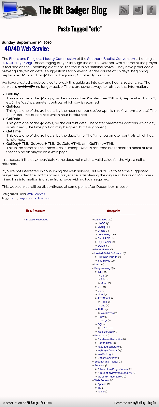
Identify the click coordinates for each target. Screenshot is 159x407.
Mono (104, 283)
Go (99, 290)
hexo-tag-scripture (108, 346)
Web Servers (102, 380)
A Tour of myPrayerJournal (113, 369)
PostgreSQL (105, 234)
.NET (101, 271)
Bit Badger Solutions (39, 402)
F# (102, 279)
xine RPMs (104, 260)
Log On (152, 402)
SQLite (102, 245)
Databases (100, 219)
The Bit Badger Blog (72, 10)
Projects (99, 335)
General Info (101, 249)
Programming (102, 268)
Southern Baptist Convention (111, 58)
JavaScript (104, 298)
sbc (30, 198)
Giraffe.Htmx (105, 342)
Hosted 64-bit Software (107, 253)
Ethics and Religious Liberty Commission (42, 58)
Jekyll (104, 320)
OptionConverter (107, 357)
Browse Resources (37, 219)
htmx (100, 294)
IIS (99, 387)
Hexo (104, 301)
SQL (100, 324)
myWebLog (104, 354)
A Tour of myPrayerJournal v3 (115, 372)
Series (98, 365)
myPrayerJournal (108, 350)
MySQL (102, 227)
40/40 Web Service (26, 48)
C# (102, 275)
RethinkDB (104, 238)
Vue (103, 305)
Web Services (36, 194)
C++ (100, 286)
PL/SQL (105, 328)
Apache (102, 384)
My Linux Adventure (109, 376)
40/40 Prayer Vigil (18, 63)
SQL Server (104, 241)
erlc (14, 198)
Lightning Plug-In (107, 256)
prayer (23, 198)
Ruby (101, 316)
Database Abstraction (110, 339)
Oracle (101, 230)
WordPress (107, 313)
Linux (97, 264)
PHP (100, 309)
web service (42, 198)
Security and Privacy (106, 361)
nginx (101, 391)
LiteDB (102, 223)
